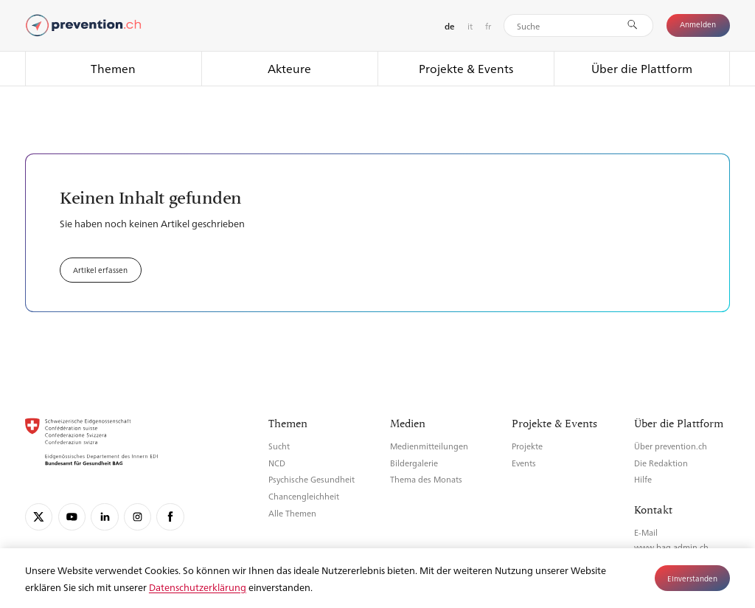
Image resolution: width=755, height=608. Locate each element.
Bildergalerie (414, 463)
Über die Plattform (641, 68)
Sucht (279, 446)
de (449, 26)
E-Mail (646, 532)
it (470, 26)
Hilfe (643, 479)
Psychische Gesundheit (311, 479)
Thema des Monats (426, 479)
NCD (276, 463)
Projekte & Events (466, 68)
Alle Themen (292, 513)
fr (488, 26)
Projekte (527, 446)
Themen (113, 68)
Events (524, 463)
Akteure (289, 68)
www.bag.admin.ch (671, 547)
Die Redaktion (661, 463)
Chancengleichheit (303, 496)
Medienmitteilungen (429, 446)
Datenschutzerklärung (197, 587)
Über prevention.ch (670, 446)
